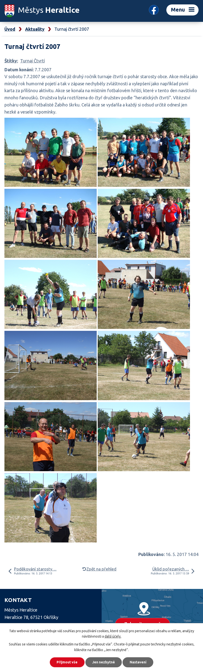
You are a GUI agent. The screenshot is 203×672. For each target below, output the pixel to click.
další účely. (113, 636)
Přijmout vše (66, 662)
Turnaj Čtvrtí (32, 60)
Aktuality (35, 29)
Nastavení (138, 662)
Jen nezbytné (103, 662)
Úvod (9, 29)
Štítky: (11, 60)
